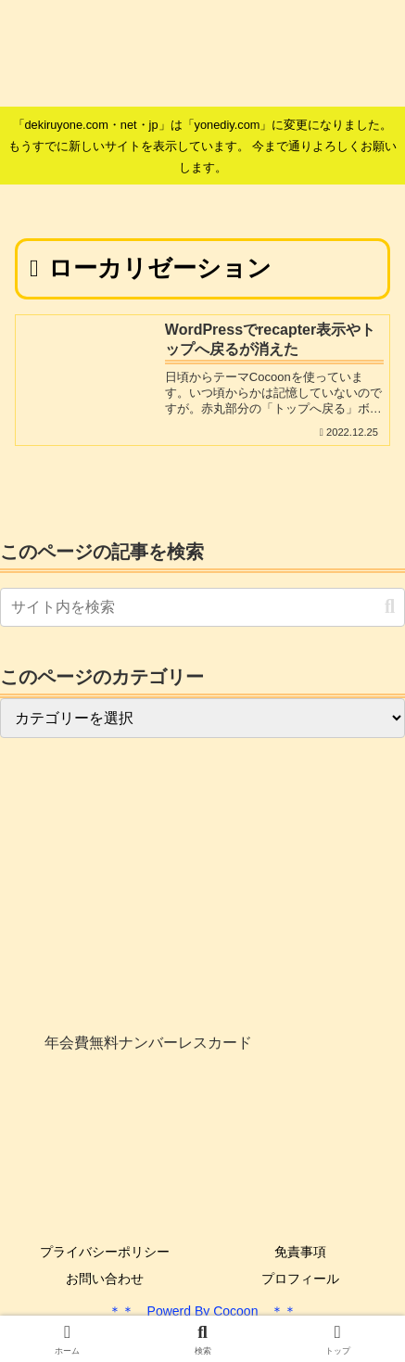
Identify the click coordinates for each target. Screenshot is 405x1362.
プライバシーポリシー (105, 1251)
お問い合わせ (105, 1278)
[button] (389, 606)
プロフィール (300, 1278)
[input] (202, 607)
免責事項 (300, 1251)
